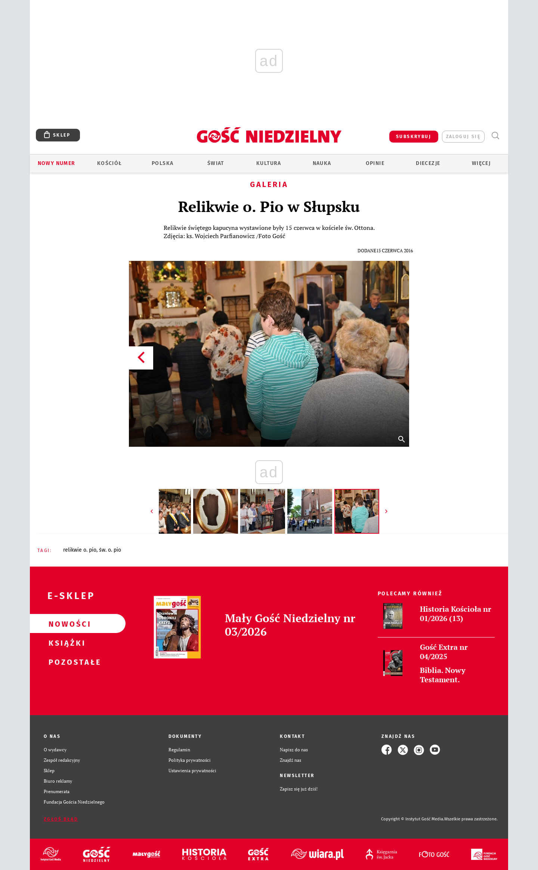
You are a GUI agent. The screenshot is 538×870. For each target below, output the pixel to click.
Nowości (66, 624)
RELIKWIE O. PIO (79, 550)
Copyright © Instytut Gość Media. (412, 819)
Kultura (268, 163)
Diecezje (428, 163)
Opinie (375, 163)
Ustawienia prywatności (192, 770)
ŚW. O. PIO (110, 550)
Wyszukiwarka (495, 136)
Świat (215, 163)
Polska (162, 163)
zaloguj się (463, 136)
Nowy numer (56, 163)
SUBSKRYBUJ (413, 136)
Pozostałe (66, 662)
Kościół (109, 163)
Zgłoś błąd (61, 819)
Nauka (322, 163)
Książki (66, 643)
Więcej (481, 163)
